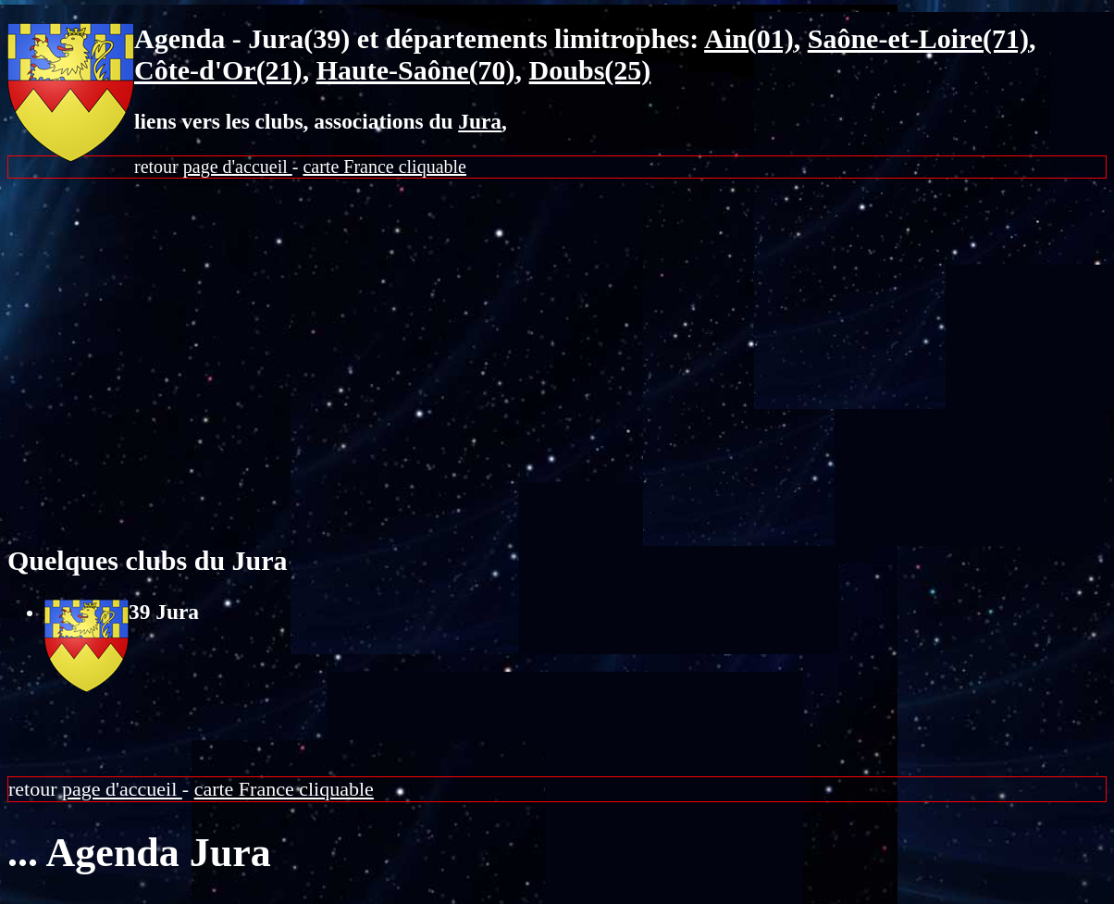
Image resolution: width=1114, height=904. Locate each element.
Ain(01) (749, 38)
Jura (479, 121)
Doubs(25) (590, 70)
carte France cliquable (384, 166)
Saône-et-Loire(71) (918, 38)
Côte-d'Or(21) (218, 70)
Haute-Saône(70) (415, 70)
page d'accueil (237, 166)
